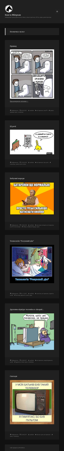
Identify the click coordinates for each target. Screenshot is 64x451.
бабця (25, 227)
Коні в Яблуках (13, 14)
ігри (45, 162)
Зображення (15, 110)
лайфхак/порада (31, 227)
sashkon (32, 110)
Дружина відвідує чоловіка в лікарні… (27, 309)
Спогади (13, 376)
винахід (18, 295)
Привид (13, 46)
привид (12, 112)
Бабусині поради (17, 178)
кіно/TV (45, 110)
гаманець (12, 164)
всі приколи (40, 110)
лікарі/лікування (48, 360)
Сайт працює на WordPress (17, 448)
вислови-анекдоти (42, 225)
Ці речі (13, 126)
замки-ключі (19, 164)
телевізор (20, 112)
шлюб (11, 295)
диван (52, 110)
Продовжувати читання (19, 101)
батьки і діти (40, 434)
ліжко (22, 362)
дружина (23, 295)
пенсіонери (17, 227)
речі (47, 162)
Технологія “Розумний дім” (22, 241)
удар (31, 295)
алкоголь (39, 293)
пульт (15, 112)
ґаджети (51, 293)
